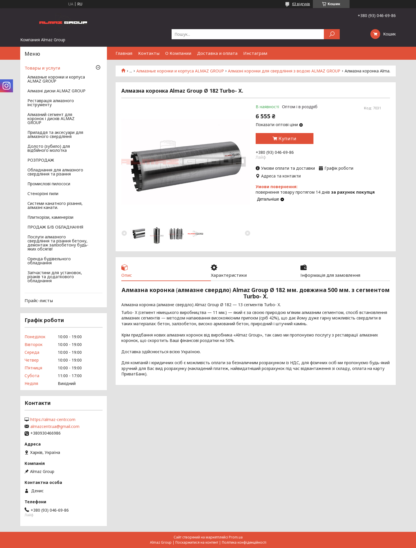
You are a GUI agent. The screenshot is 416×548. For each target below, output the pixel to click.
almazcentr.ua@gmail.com (54, 426)
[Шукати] (332, 34)
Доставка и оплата (217, 53)
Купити (287, 138)
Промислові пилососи (48, 184)
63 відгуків (301, 3)
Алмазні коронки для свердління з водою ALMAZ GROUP (284, 71)
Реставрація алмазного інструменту (50, 103)
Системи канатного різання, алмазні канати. (55, 205)
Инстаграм (255, 53)
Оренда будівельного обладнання (49, 261)
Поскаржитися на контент (196, 542)
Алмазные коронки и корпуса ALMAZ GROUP (180, 71)
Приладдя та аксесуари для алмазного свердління (55, 134)
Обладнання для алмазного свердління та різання (55, 172)
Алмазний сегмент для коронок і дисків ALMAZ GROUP (51, 119)
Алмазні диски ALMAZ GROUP (56, 91)
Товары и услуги (42, 68)
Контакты (148, 53)
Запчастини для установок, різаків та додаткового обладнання (54, 277)
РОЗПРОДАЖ (40, 160)
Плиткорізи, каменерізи (50, 217)
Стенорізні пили (42, 194)
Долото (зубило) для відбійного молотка (48, 148)
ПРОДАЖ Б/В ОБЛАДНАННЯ (55, 227)
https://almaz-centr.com (52, 419)
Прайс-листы (39, 300)
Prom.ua (236, 537)
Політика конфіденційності (244, 542)
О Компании (178, 53)
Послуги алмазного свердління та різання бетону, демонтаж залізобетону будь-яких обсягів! (57, 243)
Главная (124, 53)
